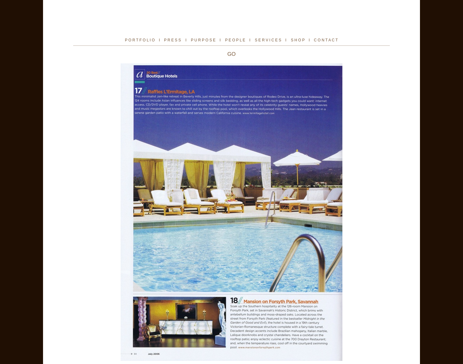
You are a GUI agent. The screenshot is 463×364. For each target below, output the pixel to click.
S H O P (298, 40)
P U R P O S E (203, 40)
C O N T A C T (326, 40)
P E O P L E (235, 40)
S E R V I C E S (268, 40)
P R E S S (172, 40)
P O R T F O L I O (140, 40)
